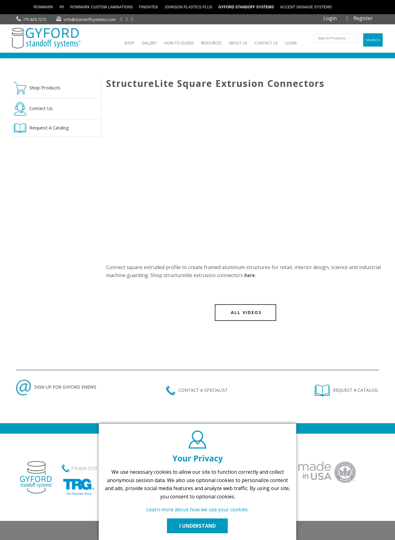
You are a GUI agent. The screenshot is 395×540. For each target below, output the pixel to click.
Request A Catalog (41, 128)
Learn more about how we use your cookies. (197, 509)
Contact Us (33, 109)
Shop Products (37, 88)
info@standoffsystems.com (89, 19)
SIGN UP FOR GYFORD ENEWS (56, 387)
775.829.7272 (34, 19)
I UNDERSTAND (197, 525)
